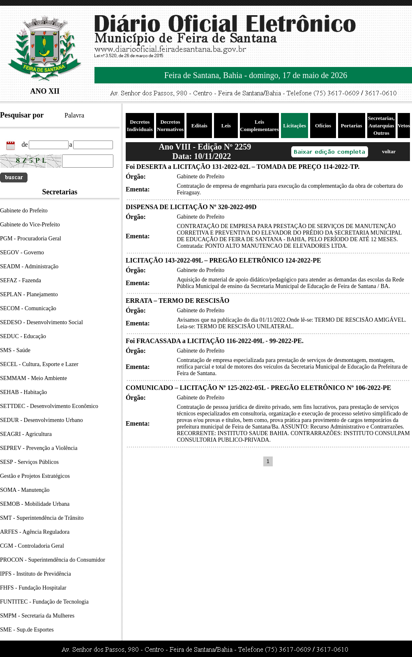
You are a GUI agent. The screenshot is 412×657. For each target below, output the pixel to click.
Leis (226, 125)
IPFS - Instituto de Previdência (35, 574)
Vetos (404, 125)
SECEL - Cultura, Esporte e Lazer (39, 364)
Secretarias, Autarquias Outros (381, 125)
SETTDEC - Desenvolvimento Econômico (49, 406)
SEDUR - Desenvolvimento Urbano (41, 420)
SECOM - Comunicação (28, 308)
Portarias (351, 125)
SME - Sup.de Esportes (27, 630)
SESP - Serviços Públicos (29, 462)
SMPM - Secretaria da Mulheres (37, 616)
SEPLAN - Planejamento (29, 294)
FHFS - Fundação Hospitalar (33, 588)
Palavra (74, 115)
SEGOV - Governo (22, 252)
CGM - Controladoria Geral (32, 546)
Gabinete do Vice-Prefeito (30, 224)
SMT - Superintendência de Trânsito (42, 518)
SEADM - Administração (29, 266)
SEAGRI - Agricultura (26, 434)
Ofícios (323, 125)
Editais (199, 125)
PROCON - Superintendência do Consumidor (52, 560)
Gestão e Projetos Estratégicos (35, 476)
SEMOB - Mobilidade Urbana (34, 504)
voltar (389, 151)
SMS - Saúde (15, 350)
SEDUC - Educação (23, 336)
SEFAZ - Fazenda (20, 280)
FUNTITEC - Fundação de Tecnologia (44, 602)
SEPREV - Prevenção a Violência (38, 448)
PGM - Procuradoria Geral (30, 238)
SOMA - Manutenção (25, 490)
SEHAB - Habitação (23, 392)
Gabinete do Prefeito (24, 210)
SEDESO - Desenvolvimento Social (41, 322)
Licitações (294, 125)
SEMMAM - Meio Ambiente (33, 378)
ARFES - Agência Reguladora (34, 532)
